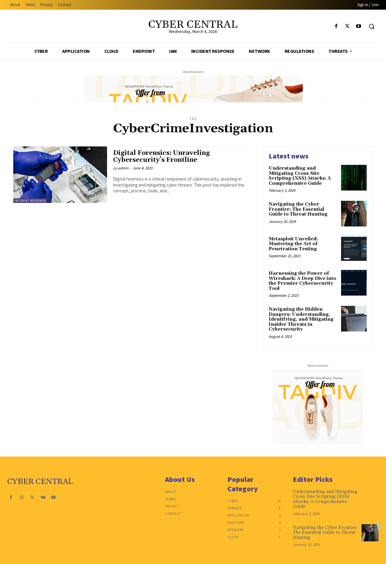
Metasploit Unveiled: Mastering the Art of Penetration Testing (293, 244)
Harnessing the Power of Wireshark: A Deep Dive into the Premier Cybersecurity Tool (302, 281)
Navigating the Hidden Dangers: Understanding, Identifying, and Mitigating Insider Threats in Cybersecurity (301, 319)
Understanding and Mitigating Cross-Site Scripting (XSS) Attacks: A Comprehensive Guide (300, 175)
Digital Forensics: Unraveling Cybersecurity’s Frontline (161, 156)
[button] (371, 26)
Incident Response (30, 201)
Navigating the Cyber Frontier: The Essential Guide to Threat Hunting (298, 209)
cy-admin (120, 168)
